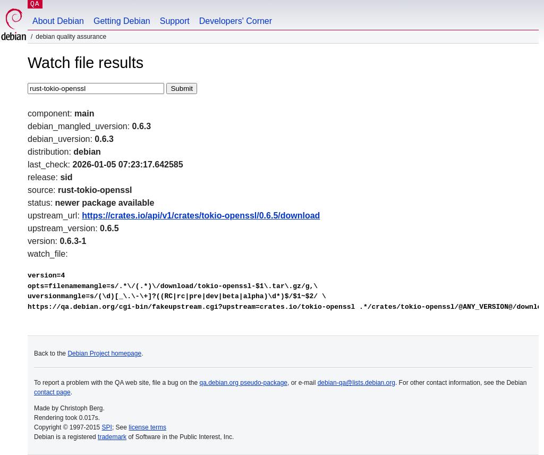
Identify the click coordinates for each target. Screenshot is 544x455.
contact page (52, 392)
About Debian (58, 21)
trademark (112, 437)
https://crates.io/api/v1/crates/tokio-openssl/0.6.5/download (201, 215)
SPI (107, 427)
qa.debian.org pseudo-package (243, 382)
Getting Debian (122, 21)
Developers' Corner (235, 21)
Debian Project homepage (104, 353)
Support (175, 21)
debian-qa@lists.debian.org (356, 382)
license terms (147, 427)
